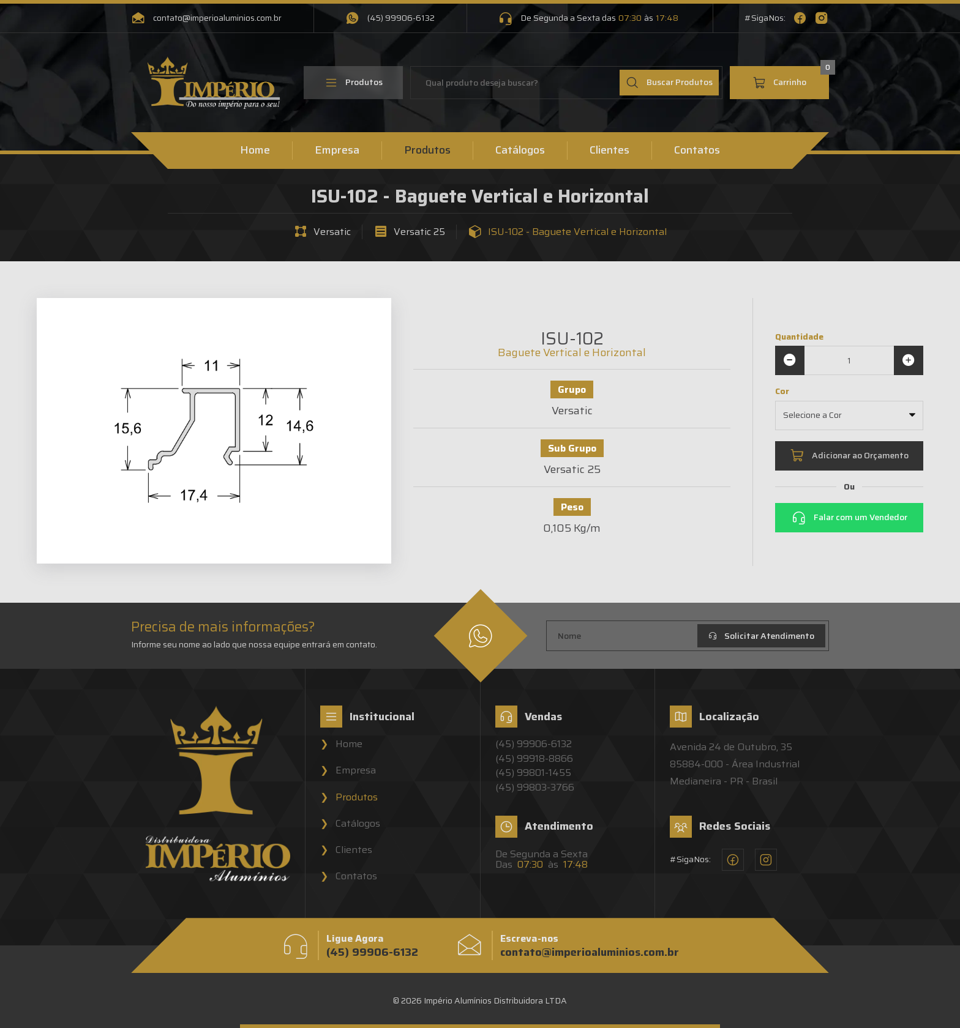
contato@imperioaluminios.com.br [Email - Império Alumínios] (206, 18)
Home (255, 150)
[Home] (213, 83)
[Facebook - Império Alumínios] (800, 18)
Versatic (332, 231)
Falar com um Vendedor (849, 517)
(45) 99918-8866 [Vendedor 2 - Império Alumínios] (534, 758)
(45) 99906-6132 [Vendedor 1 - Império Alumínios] (533, 744)
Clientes (609, 150)
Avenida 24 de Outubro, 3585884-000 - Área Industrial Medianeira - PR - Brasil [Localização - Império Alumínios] (735, 764)
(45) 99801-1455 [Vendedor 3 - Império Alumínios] (533, 772)
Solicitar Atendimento (761, 635)
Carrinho (790, 77)
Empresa (337, 150)
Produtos (353, 82)
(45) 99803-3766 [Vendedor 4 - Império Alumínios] (534, 787)
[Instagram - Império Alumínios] (821, 18)
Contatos (697, 150)
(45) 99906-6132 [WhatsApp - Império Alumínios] (390, 18)
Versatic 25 (419, 231)
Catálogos (520, 150)
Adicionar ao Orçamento (849, 456)
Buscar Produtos (669, 82)
